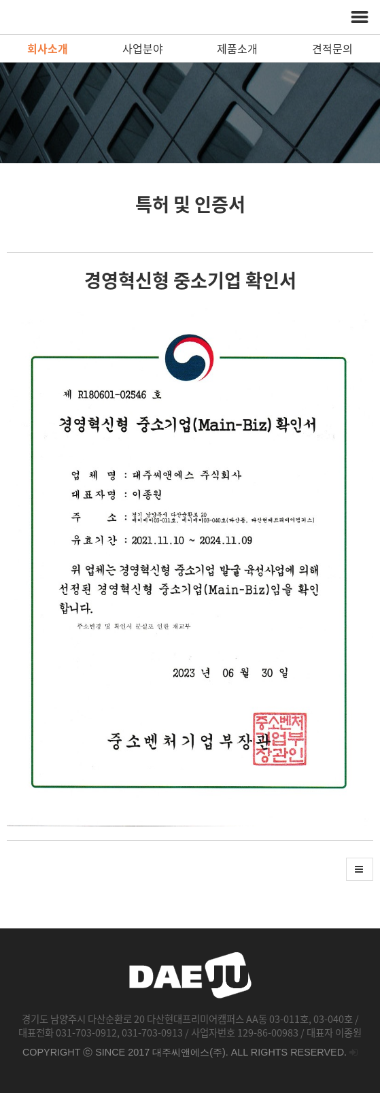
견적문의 (332, 48)
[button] (359, 869)
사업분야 (142, 48)
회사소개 (47, 48)
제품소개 (237, 48)
